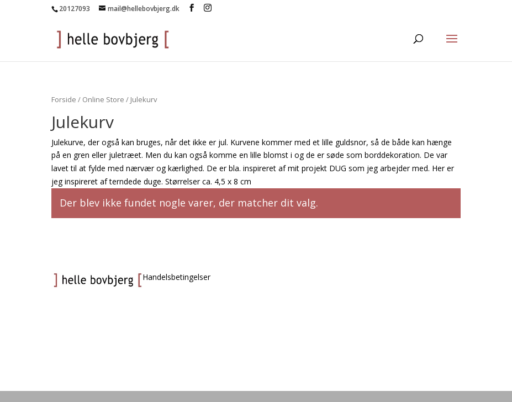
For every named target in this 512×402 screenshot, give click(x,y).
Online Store (103, 99)
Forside (63, 99)
